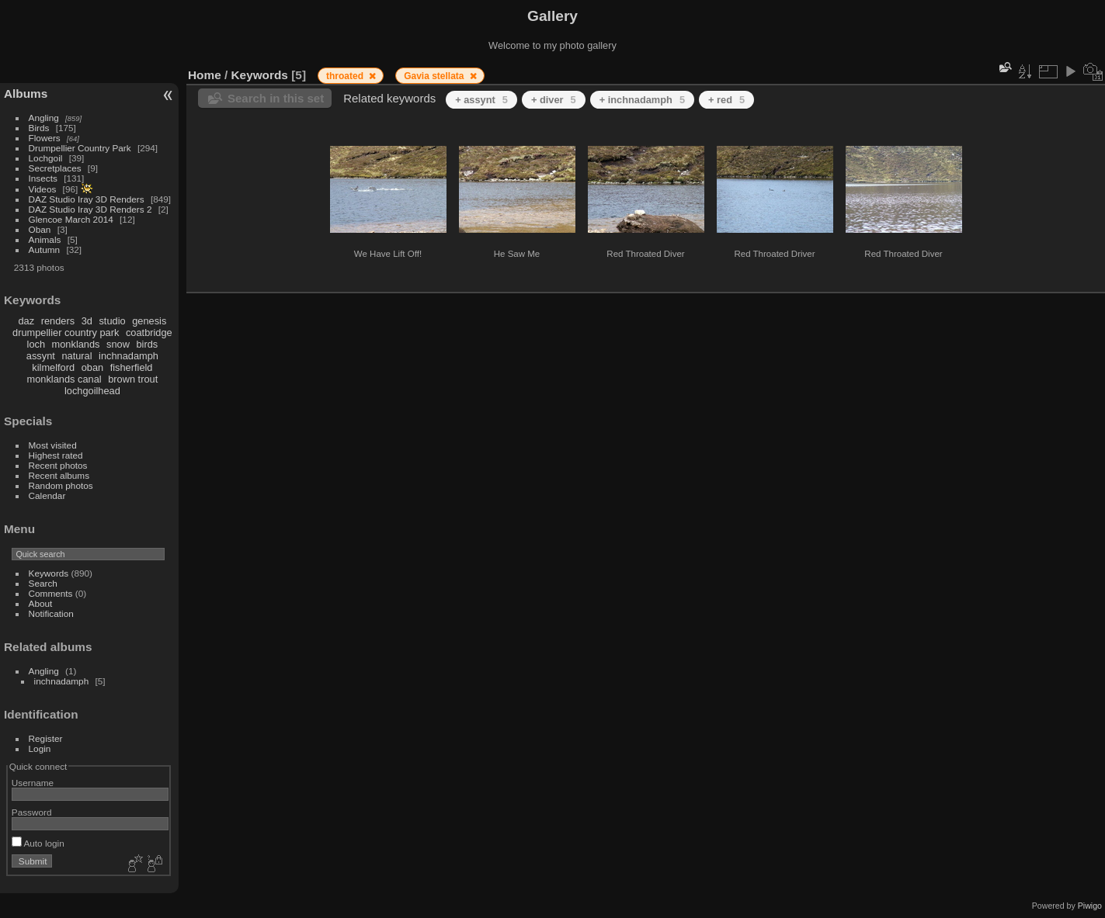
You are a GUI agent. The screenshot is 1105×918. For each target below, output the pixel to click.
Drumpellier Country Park (80, 148)
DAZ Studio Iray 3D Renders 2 (90, 209)
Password (32, 812)
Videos (43, 189)
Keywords (49, 573)
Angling (44, 118)
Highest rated (56, 455)
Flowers (45, 138)
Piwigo (1090, 905)
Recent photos (58, 465)
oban (92, 367)
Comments (51, 593)
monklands (76, 344)
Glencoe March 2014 (71, 219)
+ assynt (481, 100)
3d (87, 321)
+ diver (553, 100)
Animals (45, 239)
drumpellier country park (65, 332)
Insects (43, 178)
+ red (726, 100)
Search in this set (276, 98)
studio (112, 321)
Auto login (38, 843)
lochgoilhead (92, 391)
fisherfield (131, 367)
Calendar (47, 495)
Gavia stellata (435, 76)
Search (43, 583)
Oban (40, 229)
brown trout (133, 379)
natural (76, 356)
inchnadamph (128, 356)
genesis (149, 321)
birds (147, 344)
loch (36, 344)
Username (33, 783)
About (41, 603)
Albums (25, 93)
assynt (40, 356)
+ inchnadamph (642, 100)
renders (58, 321)
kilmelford (53, 367)
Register (46, 738)
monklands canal (64, 379)
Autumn (45, 249)
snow (118, 344)
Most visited (53, 445)
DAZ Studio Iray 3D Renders (86, 199)
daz (27, 321)
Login (40, 748)
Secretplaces (55, 168)
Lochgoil (46, 158)
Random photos (61, 485)
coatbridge (149, 332)
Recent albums (59, 475)
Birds (39, 128)
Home (204, 74)
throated (346, 76)
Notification (51, 613)
